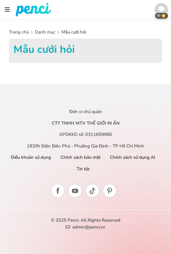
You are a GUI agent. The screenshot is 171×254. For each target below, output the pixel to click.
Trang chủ (19, 32)
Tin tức (83, 169)
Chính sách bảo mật (80, 157)
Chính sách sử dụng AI (132, 157)
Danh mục (45, 32)
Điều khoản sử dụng (31, 157)
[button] (161, 9)
